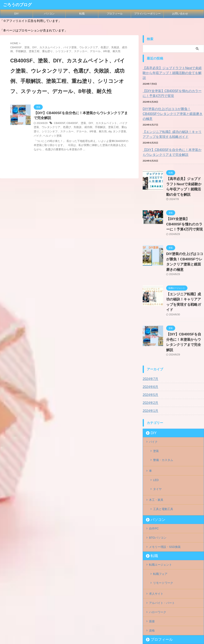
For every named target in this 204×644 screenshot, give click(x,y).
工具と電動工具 (163, 456)
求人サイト (156, 530)
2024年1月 (149, 371)
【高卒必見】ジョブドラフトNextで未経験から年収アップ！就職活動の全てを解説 (173, 70)
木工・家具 (156, 448)
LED (156, 433)
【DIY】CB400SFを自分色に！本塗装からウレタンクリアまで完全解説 (173, 142)
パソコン (49, 13)
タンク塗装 (103, 132)
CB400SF (59, 124)
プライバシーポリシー (147, 13)
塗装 (156, 409)
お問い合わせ (180, 13)
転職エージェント (160, 507)
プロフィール (115, 13)
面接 (152, 555)
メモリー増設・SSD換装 (165, 490)
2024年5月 (149, 355)
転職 (82, 13)
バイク (114, 132)
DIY (16, 13)
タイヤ (157, 439)
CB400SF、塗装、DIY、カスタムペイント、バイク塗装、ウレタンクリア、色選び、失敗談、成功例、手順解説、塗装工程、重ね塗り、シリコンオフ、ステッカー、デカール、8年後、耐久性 (80, 128)
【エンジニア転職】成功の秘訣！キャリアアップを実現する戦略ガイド (173, 124)
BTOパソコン (157, 481)
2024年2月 (149, 363)
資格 (152, 564)
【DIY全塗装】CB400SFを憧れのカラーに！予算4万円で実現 (173, 88)
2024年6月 (149, 347)
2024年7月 (149, 339)
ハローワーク (157, 547)
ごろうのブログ (17, 4)
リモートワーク (163, 522)
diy (94, 132)
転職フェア (160, 515)
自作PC (154, 473)
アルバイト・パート (162, 539)
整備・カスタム (163, 416)
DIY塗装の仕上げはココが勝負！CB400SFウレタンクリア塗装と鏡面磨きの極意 (173, 106)
